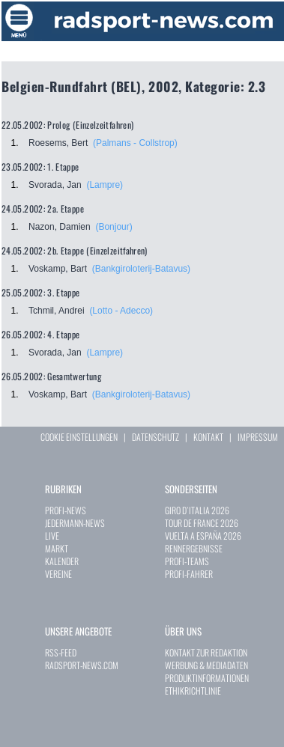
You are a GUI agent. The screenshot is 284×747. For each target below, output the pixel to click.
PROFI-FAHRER (189, 573)
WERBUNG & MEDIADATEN (206, 665)
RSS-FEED (60, 652)
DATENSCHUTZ (155, 436)
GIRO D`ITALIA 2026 (197, 510)
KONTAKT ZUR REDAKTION (206, 652)
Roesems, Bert (58, 143)
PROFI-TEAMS (187, 561)
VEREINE (58, 573)
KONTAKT (208, 436)
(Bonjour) (113, 227)
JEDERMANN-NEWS (75, 522)
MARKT (56, 548)
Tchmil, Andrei (56, 310)
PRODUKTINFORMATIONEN (207, 677)
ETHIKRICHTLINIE (193, 690)
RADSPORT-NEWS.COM (81, 665)
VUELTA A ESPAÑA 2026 (203, 535)
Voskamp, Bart (57, 268)
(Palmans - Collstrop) (135, 143)
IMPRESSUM (258, 436)
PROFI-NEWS (65, 510)
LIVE (52, 535)
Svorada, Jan (55, 185)
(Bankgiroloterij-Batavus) (141, 268)
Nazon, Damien (59, 227)
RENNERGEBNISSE (194, 548)
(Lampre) (104, 185)
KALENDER (62, 561)
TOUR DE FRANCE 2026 (201, 522)
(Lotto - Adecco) (121, 310)
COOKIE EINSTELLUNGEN (79, 436)
